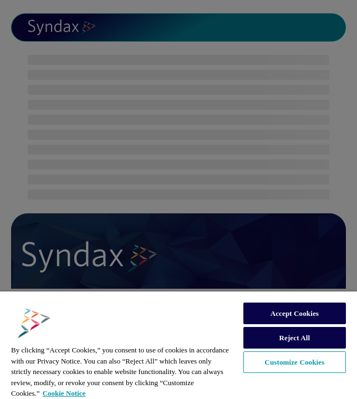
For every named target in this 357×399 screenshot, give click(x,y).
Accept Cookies (295, 313)
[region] (178, 345)
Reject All (294, 338)
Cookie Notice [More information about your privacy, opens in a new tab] (64, 393)
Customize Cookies (294, 362)
